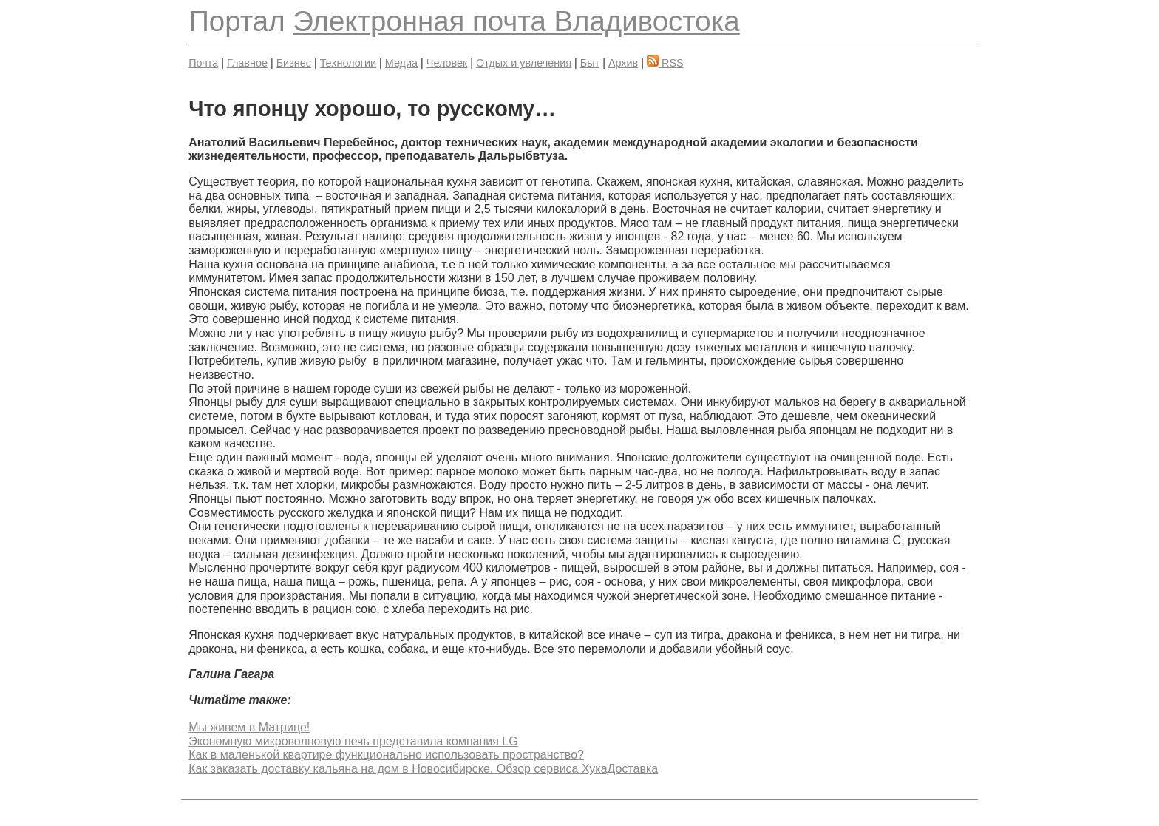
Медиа (401, 63)
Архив (623, 63)
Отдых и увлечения (523, 63)
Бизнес (293, 63)
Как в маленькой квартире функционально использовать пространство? (386, 754)
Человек (446, 63)
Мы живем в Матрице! (249, 727)
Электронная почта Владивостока (516, 21)
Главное (247, 63)
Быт (589, 63)
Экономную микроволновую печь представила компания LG (352, 741)
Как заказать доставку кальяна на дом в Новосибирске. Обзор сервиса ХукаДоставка (423, 768)
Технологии (348, 63)
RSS (665, 63)
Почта (203, 63)
